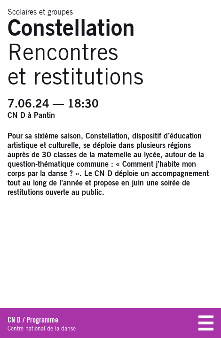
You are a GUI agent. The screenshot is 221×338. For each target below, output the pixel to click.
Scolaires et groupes (40, 12)
